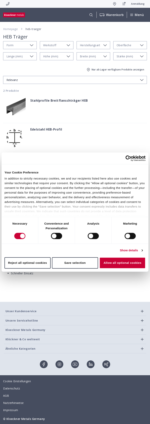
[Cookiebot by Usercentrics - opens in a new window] (128, 158)
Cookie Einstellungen (17, 381)
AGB (6, 395)
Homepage (10, 29)
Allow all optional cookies (122, 262)
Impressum (10, 410)
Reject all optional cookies (27, 262)
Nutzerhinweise (13, 403)
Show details (129, 250)
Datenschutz (11, 388)
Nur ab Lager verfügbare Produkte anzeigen (115, 69)
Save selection (75, 262)
